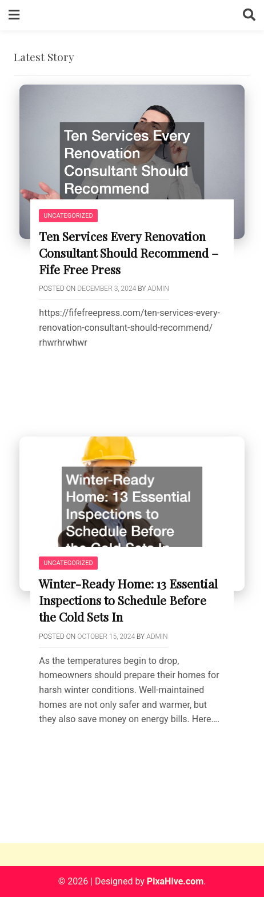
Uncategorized (68, 215)
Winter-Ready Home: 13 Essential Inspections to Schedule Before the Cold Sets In (128, 599)
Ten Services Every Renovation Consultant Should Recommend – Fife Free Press (128, 252)
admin (158, 289)
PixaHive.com (175, 881)
